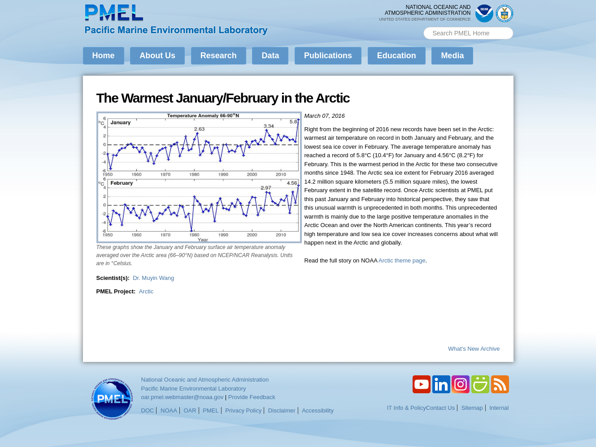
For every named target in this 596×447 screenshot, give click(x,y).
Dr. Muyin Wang (153, 278)
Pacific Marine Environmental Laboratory (193, 388)
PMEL (210, 410)
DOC (147, 410)
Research (218, 55)
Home (103, 55)
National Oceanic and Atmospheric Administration (205, 379)
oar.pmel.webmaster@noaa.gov (182, 397)
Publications (328, 55)
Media (452, 55)
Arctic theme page (402, 260)
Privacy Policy (243, 410)
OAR (189, 410)
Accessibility (318, 410)
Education (396, 55)
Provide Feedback (251, 397)
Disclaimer (282, 410)
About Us (157, 55)
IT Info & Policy (406, 407)
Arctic (146, 291)
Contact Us (440, 407)
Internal (499, 407)
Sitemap (472, 407)
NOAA (169, 410)
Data (270, 55)
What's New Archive (474, 348)
